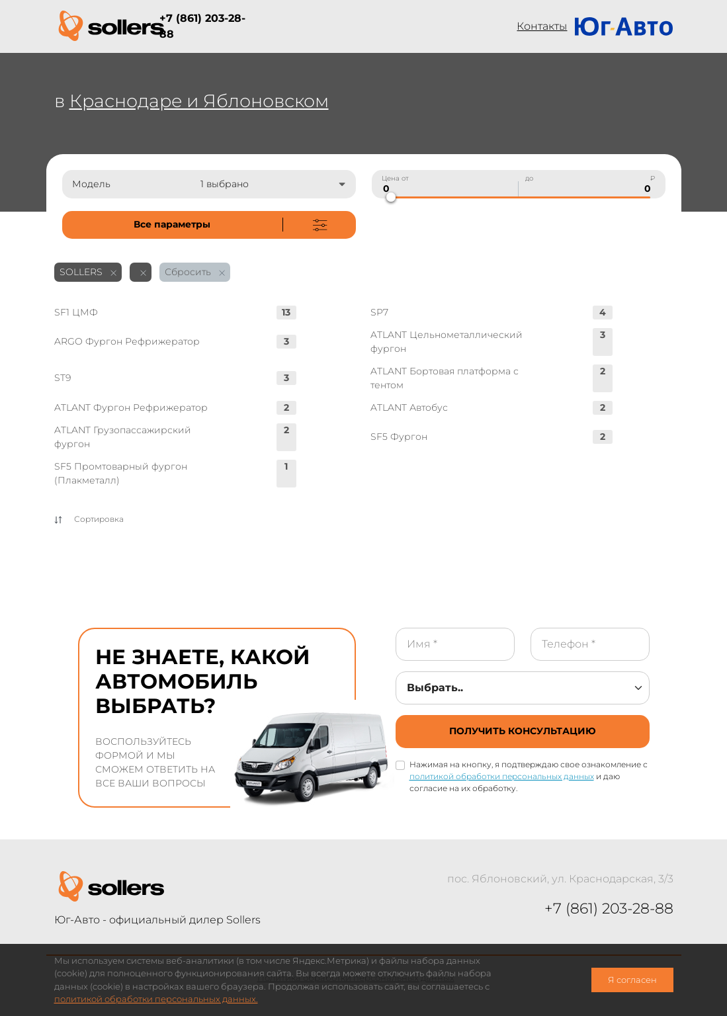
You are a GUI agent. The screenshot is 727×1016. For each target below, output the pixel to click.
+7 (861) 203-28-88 (202, 26)
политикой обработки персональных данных (501, 776)
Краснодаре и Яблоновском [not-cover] (199, 100)
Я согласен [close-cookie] (632, 980)
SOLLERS (88, 272)
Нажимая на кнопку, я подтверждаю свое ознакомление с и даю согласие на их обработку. (528, 776)
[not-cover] (209, 225)
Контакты (542, 26)
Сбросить (195, 272)
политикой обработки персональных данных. (156, 999)
